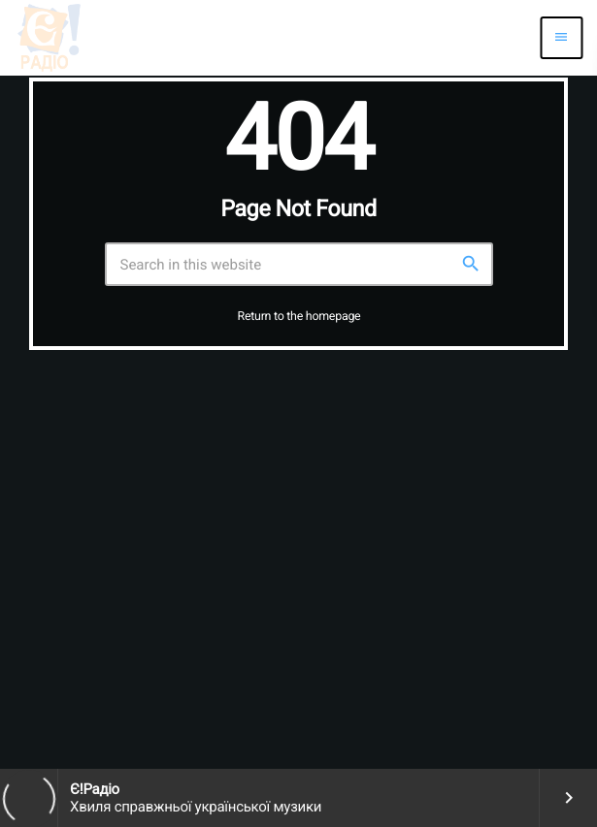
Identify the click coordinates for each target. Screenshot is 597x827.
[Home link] (49, 38)
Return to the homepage (299, 316)
